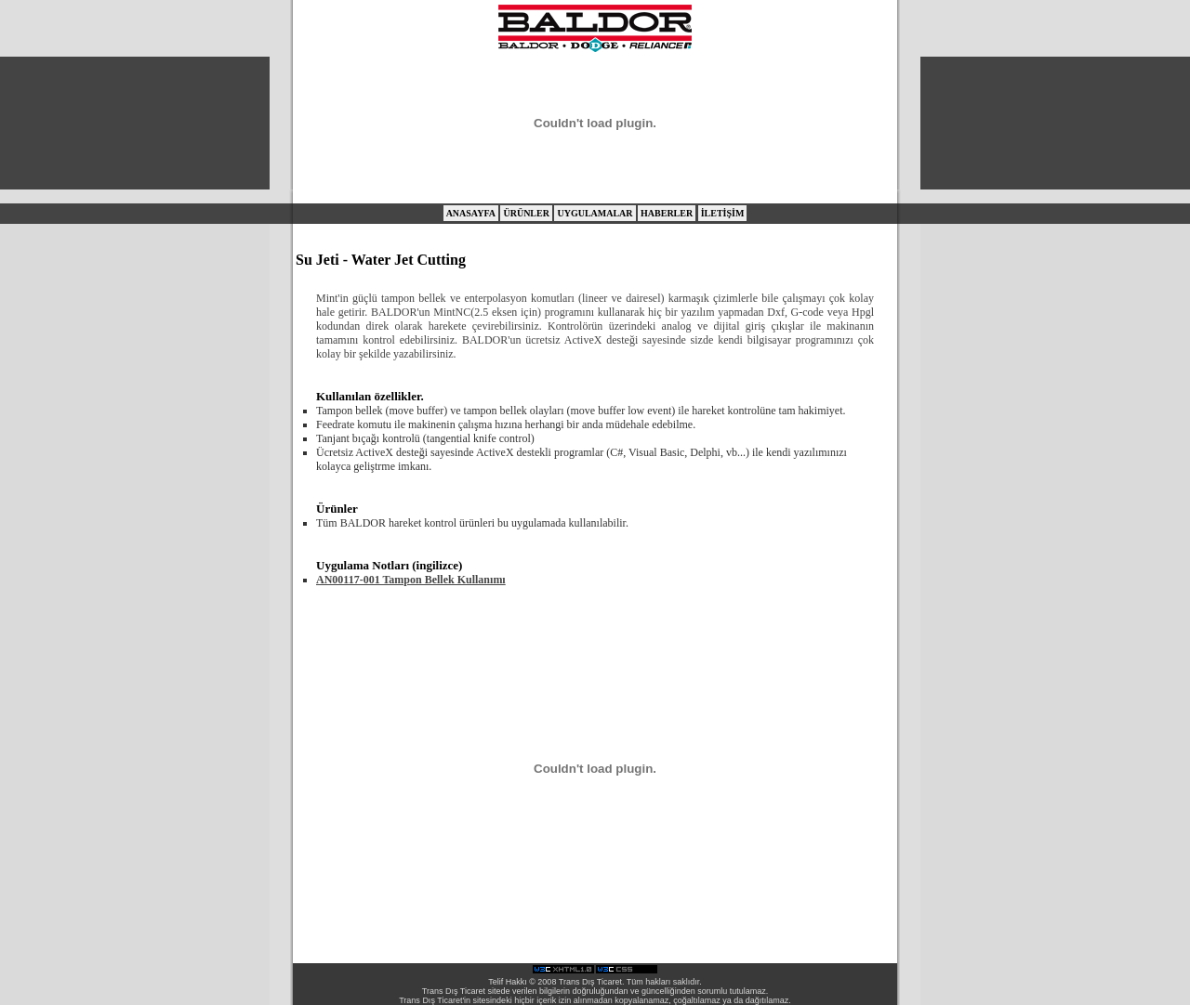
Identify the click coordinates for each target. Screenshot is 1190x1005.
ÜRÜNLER (526, 213)
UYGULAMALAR (594, 213)
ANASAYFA (471, 213)
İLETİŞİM (723, 213)
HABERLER (667, 213)
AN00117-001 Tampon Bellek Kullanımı (411, 579)
